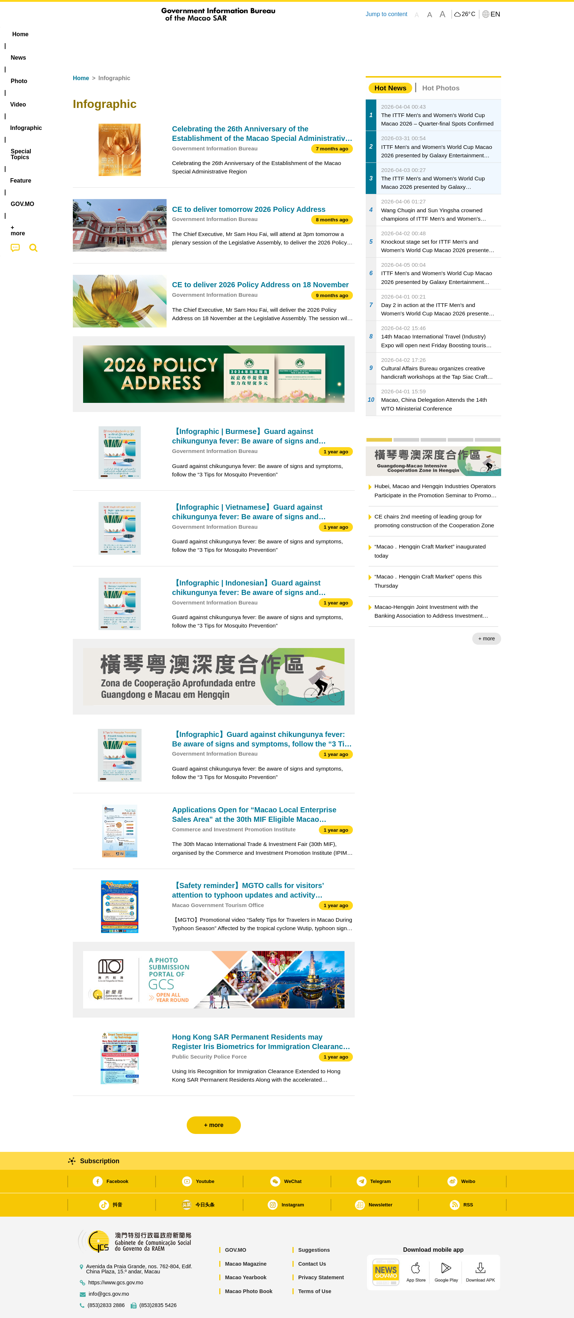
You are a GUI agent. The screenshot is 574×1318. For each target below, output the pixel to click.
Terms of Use (314, 1269)
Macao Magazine (246, 1241)
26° (468, 14)
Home (81, 56)
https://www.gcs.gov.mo (115, 1260)
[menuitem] (119, 34)
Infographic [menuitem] (220, 34)
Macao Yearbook (245, 1255)
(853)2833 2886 (106, 1283)
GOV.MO (235, 1228)
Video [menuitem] (182, 34)
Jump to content (386, 14)
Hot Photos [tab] (440, 66)
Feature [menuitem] (315, 34)
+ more (486, 616)
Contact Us (312, 1241)
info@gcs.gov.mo (109, 1271)
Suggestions (314, 1228)
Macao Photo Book (249, 1269)
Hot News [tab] (390, 66)
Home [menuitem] (88, 34)
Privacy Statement (321, 1255)
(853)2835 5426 (158, 1283)
